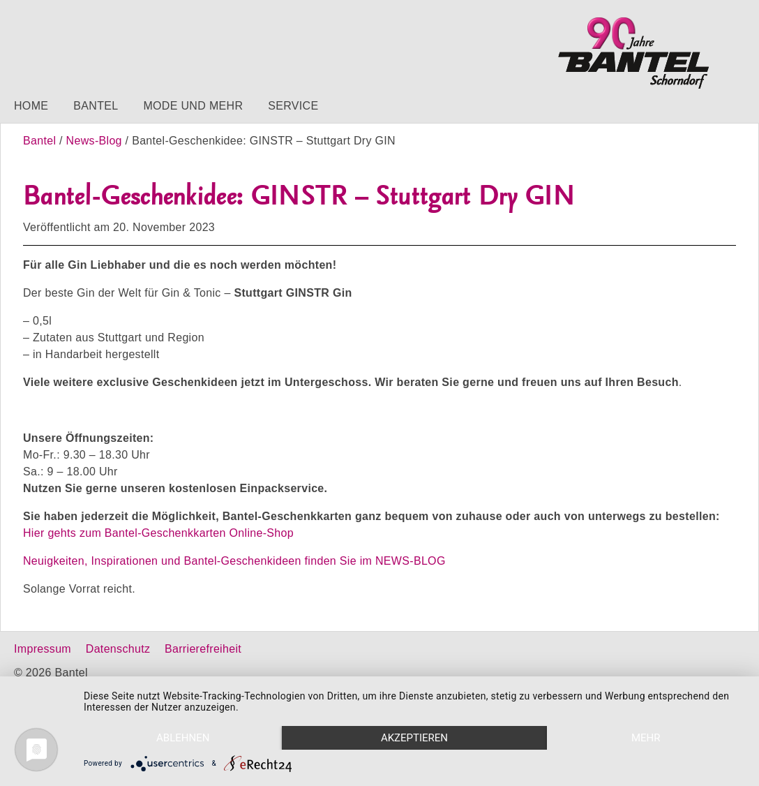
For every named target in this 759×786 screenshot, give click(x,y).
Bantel (95, 106)
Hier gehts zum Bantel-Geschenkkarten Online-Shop (158, 533)
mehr (646, 738)
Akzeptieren (414, 738)
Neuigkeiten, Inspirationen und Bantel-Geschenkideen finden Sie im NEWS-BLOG (234, 561)
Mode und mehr (193, 106)
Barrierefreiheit (203, 649)
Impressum (42, 649)
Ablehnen (182, 738)
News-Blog (94, 141)
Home (31, 106)
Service (293, 106)
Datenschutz (118, 649)
